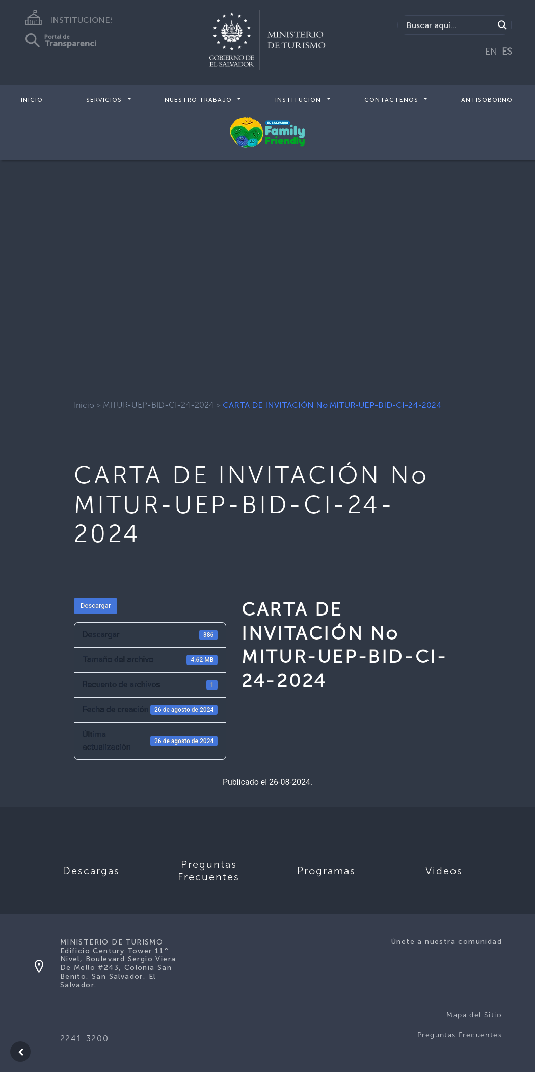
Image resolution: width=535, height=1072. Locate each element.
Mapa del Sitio (474, 1015)
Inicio (32, 100)
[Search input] (448, 25)
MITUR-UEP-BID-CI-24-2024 (158, 405)
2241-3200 (84, 1038)
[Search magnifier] (502, 25)
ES (507, 51)
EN (491, 51)
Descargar (96, 605)
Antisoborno (487, 100)
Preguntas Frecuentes (459, 1035)
